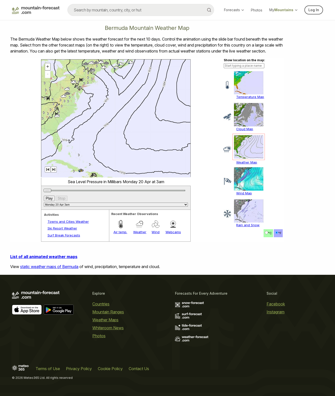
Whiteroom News (108, 327)
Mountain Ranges (108, 311)
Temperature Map (250, 97)
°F (279, 233)
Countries (101, 303)
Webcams (173, 232)
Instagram (275, 311)
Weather (139, 232)
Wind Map (244, 193)
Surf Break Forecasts (64, 235)
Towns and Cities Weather (68, 222)
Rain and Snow (248, 225)
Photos (256, 10)
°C (270, 233)
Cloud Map (244, 129)
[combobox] (140, 10)
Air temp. (120, 232)
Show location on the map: (244, 60)
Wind (156, 232)
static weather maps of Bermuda (49, 266)
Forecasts (234, 10)
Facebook (276, 303)
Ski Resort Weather (62, 228)
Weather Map (246, 162)
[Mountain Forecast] (35, 10)
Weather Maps (105, 319)
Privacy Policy (79, 368)
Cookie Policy (110, 368)
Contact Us (139, 368)
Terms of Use (48, 368)
